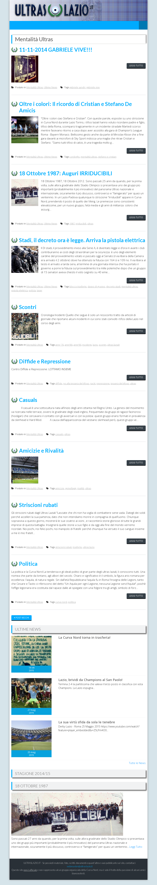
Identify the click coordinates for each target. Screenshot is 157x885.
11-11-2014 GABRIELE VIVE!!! (56, 49)
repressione (103, 389)
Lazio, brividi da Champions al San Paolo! (90, 685)
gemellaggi (70, 493)
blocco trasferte (78, 292)
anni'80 (68, 350)
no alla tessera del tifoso (76, 389)
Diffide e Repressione (45, 367)
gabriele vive (93, 87)
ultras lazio (88, 552)
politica (72, 607)
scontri (102, 350)
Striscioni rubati (38, 510)
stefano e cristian (107, 156)
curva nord (61, 607)
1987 (72, 223)
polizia (32, 296)
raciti (92, 389)
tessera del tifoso (120, 389)
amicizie (59, 493)
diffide (58, 389)
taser (39, 296)
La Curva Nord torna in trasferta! (84, 642)
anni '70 (59, 350)
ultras (90, 223)
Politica (28, 569)
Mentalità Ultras (34, 87)
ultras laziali (113, 350)
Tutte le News (137, 768)
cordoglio (75, 156)
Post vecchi (22, 622)
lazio (95, 350)
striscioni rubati (63, 552)
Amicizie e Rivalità (41, 456)
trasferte (77, 552)
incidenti (87, 350)
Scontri (28, 313)
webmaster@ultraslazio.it (80, 871)
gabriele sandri (77, 87)
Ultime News (50, 87)
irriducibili (81, 223)
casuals (59, 439)
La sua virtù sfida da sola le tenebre (86, 727)
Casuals (28, 405)
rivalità (80, 493)
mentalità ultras (89, 156)
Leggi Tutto (135, 852)
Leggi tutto (136, 65)
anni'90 (77, 350)
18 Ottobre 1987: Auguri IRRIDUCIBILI (66, 173)
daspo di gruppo (96, 292)
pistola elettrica (19, 296)
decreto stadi (113, 292)
